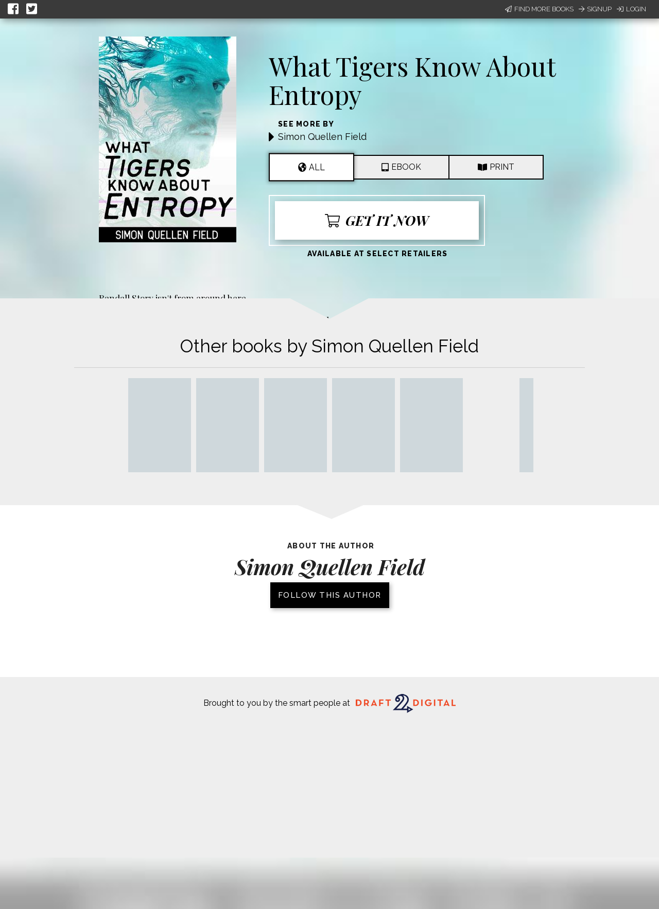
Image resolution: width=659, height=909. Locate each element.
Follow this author (329, 595)
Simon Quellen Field (322, 136)
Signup (595, 9)
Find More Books (539, 9)
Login (631, 9)
